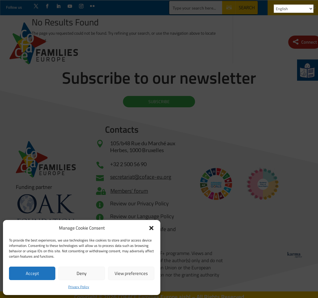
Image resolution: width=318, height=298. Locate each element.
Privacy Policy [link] (78, 287)
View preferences (131, 273)
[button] (151, 228)
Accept (32, 273)
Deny (81, 273)
